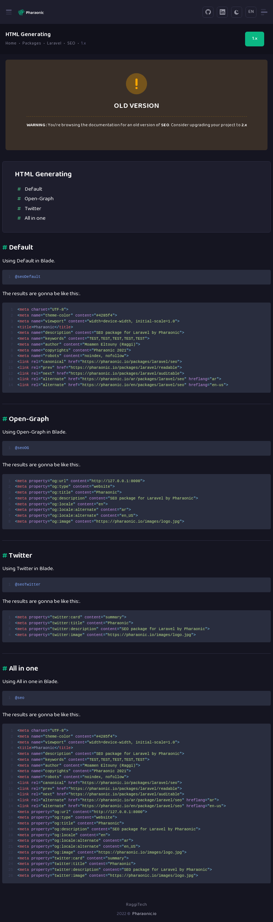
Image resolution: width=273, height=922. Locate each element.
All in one (35, 218)
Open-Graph (39, 199)
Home (11, 43)
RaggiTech (136, 905)
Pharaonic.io (144, 914)
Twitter (33, 208)
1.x (254, 39)
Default (33, 189)
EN (251, 12)
